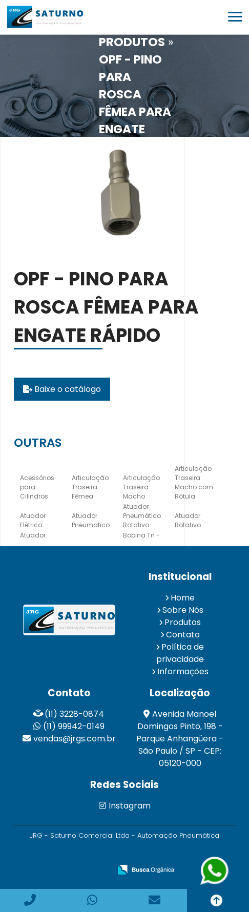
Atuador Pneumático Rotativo (142, 515)
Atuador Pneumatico (91, 520)
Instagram (125, 806)
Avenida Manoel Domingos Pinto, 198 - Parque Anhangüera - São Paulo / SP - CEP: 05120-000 (179, 738)
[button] (235, 16)
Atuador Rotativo (188, 520)
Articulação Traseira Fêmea (90, 487)
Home (183, 598)
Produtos (182, 622)
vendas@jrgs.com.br (74, 738)
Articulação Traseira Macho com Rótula (194, 482)
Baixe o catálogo (62, 389)
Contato (183, 634)
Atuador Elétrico (33, 520)
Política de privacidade (180, 653)
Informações (183, 671)
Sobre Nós (182, 610)
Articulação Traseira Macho (141, 487)
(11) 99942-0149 (74, 726)
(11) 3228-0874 (74, 714)
